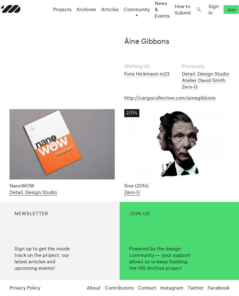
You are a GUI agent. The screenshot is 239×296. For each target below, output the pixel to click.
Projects (53, 22)
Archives (77, 22)
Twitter (196, 288)
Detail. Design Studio (205, 74)
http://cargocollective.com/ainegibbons (170, 98)
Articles (101, 22)
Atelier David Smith (203, 80)
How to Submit (173, 21)
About (94, 288)
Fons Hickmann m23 (146, 74)
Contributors (119, 288)
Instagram (171, 288)
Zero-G (189, 87)
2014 (131, 113)
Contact (147, 288)
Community (127, 22)
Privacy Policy (25, 288)
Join (221, 22)
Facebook (218, 288)
